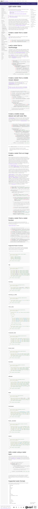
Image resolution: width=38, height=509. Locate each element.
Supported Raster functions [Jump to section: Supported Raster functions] (34, 23)
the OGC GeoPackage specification (20, 52)
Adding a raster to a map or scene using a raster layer (17, 11)
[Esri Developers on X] (19, 507)
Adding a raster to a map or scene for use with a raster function (18, 13)
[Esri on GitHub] (16, 507)
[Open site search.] (36, 1)
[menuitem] (15, 1)
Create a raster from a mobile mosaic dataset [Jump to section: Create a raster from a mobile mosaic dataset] (33, 14)
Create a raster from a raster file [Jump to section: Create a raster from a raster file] (33, 11)
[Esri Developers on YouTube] (23, 507)
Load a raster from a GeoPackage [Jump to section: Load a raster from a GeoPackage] (33, 12)
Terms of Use (9, 507)
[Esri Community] (14, 507)
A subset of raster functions (12, 225)
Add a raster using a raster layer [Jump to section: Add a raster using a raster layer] (33, 24)
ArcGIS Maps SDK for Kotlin (5, 3)
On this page (31, 9)
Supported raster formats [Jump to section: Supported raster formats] (33, 26)
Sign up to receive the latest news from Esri (6, 508)
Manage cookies (5, 507)
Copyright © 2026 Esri (3, 506)
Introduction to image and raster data (20, 25)
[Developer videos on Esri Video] (21, 507)
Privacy (1, 507)
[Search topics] (4, 6)
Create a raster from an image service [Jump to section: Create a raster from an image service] (33, 19)
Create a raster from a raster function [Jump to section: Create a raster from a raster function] (33, 21)
